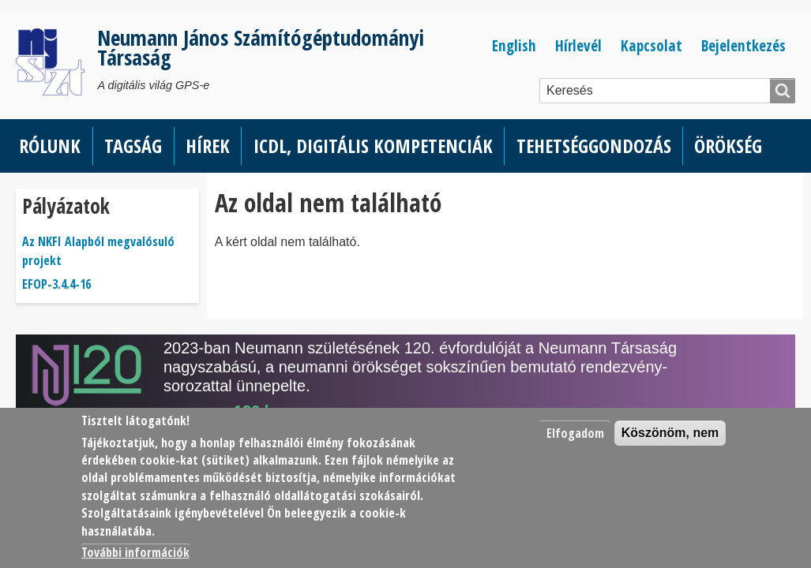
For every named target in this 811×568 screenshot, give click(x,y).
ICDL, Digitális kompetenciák (373, 146)
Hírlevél (578, 45)
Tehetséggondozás (593, 146)
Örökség (728, 146)
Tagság (133, 146)
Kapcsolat (651, 45)
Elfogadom (575, 433)
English (514, 45)
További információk (135, 552)
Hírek (208, 146)
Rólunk (50, 146)
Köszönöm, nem (670, 432)
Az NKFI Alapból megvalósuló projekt (98, 251)
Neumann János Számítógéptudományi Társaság (260, 47)
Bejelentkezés (743, 45)
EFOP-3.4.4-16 (56, 284)
